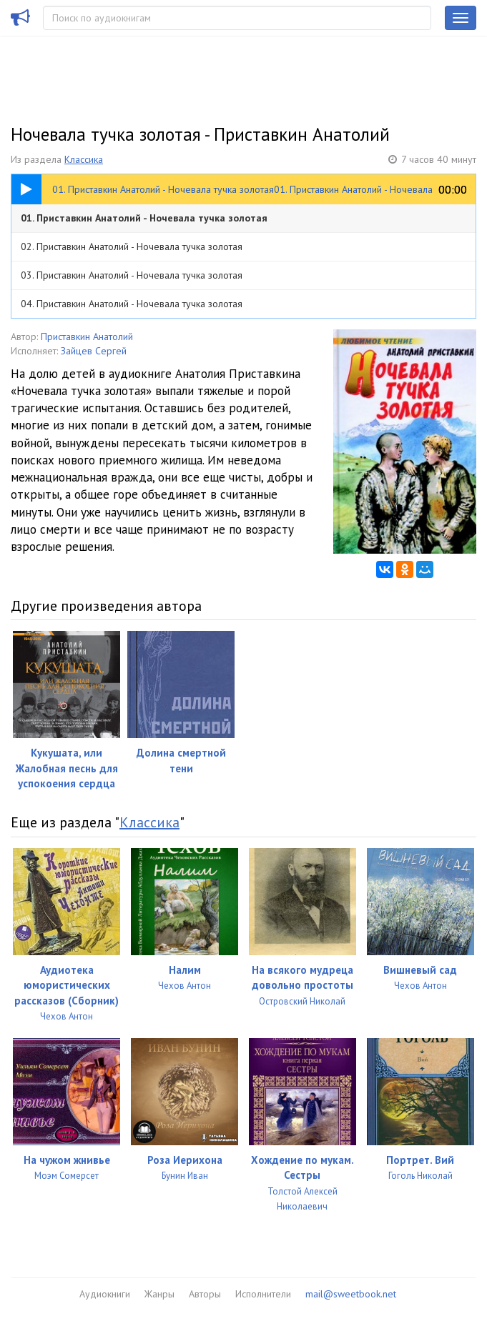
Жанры (159, 1293)
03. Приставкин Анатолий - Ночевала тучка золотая (131, 275)
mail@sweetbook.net (350, 1293)
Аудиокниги (104, 1293)
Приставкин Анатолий (87, 336)
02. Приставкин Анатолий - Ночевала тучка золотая (131, 246)
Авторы (205, 1293)
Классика (83, 159)
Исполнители (263, 1293)
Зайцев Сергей (94, 350)
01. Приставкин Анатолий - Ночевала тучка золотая (144, 217)
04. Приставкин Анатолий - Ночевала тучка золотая (131, 303)
